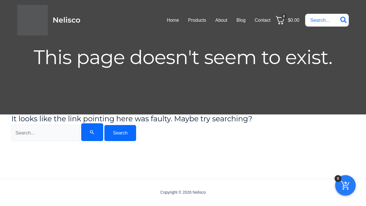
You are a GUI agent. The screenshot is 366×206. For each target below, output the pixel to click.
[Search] (344, 20)
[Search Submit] (92, 132)
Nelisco (66, 20)
